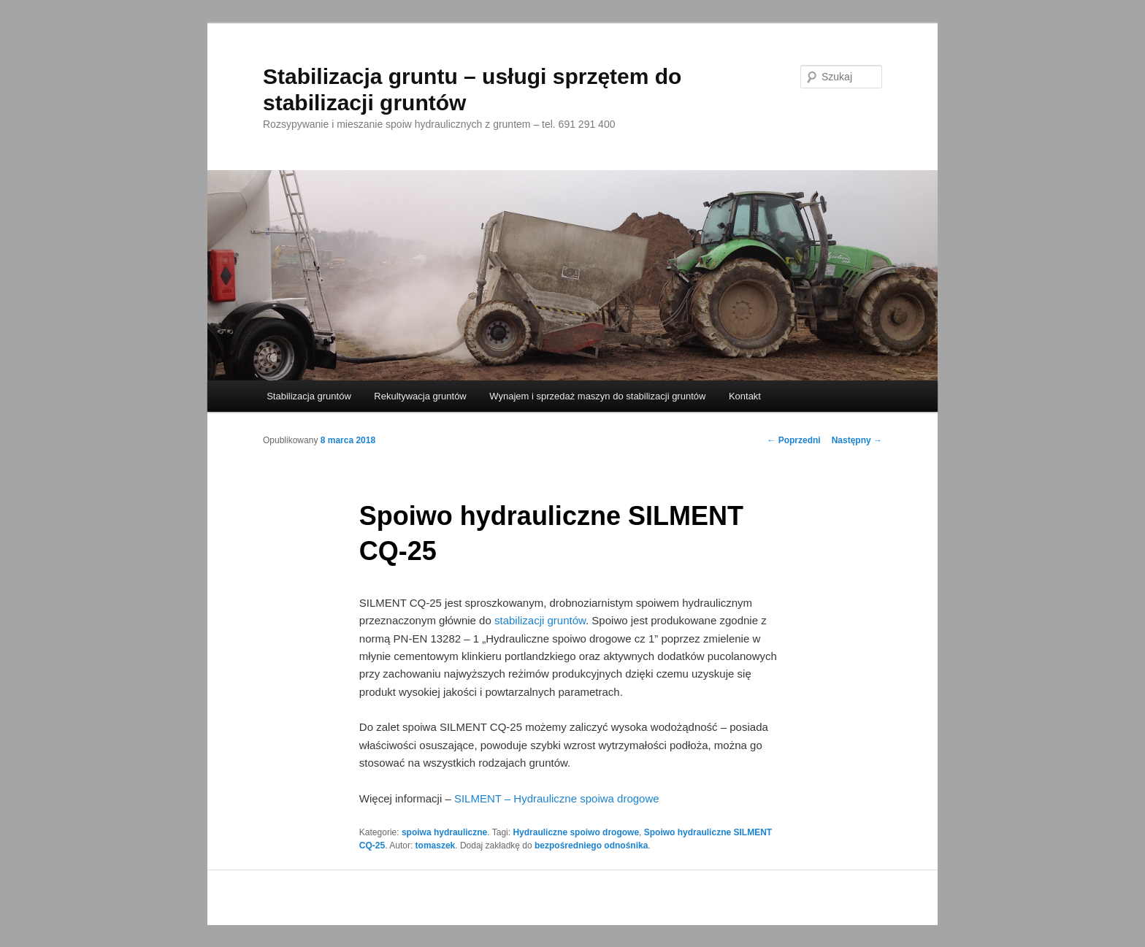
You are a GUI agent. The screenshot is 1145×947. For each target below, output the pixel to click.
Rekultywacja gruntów (420, 396)
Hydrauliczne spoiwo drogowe (576, 832)
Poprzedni (793, 440)
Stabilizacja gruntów (309, 396)
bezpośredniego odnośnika (591, 845)
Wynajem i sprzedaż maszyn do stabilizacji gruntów (597, 396)
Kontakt (745, 396)
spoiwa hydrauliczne (444, 832)
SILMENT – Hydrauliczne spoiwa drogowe (556, 798)
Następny (857, 440)
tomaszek (436, 845)
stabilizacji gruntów (540, 620)
